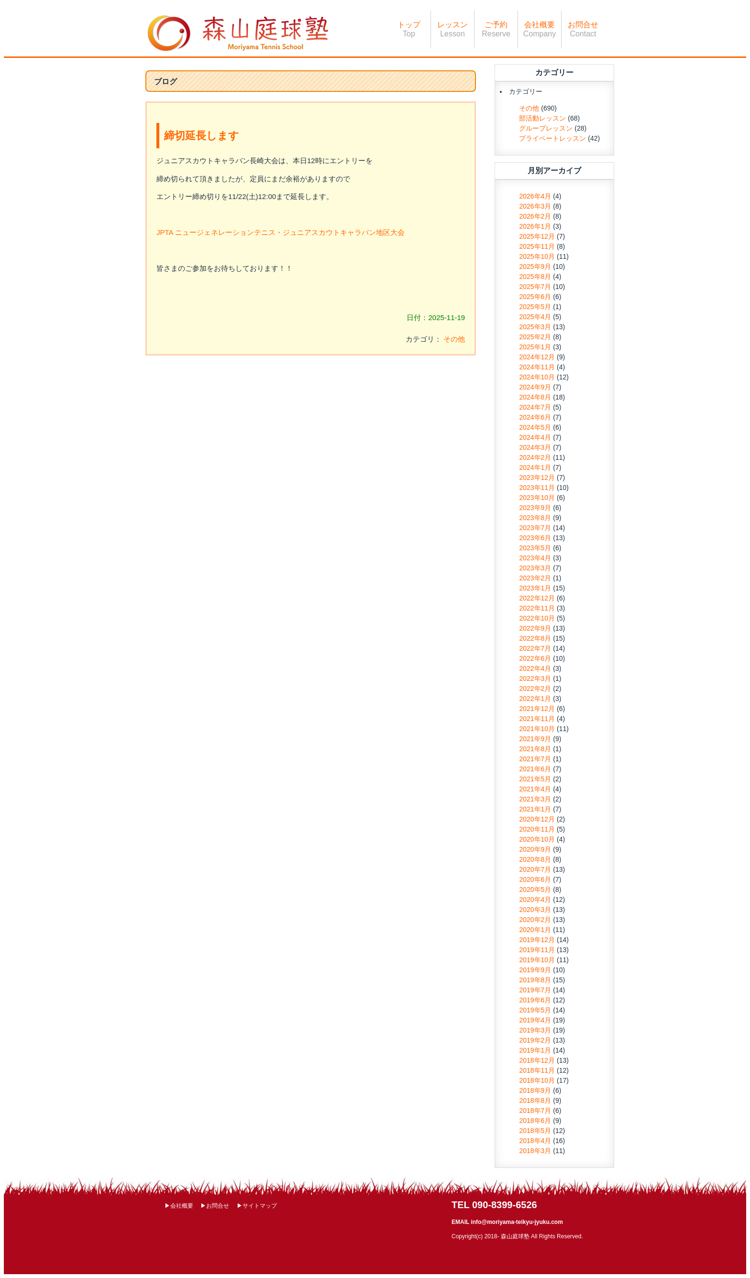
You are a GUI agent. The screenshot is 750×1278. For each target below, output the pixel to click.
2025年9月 (535, 266)
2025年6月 (535, 296)
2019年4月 (535, 1020)
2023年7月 (535, 528)
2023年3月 (535, 568)
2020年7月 (535, 869)
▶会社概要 (179, 1205)
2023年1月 (535, 588)
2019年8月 (535, 980)
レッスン (452, 29)
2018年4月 (535, 1141)
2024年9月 (535, 387)
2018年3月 (535, 1151)
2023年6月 (535, 538)
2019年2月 (535, 1040)
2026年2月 (535, 216)
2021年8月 (535, 749)
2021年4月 (535, 789)
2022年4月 (535, 668)
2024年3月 (535, 447)
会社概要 (539, 29)
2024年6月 (535, 417)
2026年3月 (535, 206)
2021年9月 (535, 739)
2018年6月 (535, 1120)
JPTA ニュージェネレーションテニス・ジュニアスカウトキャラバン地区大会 (280, 232)
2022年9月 (535, 628)
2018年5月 (535, 1130)
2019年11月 (537, 950)
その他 (454, 339)
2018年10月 (537, 1080)
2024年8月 (535, 397)
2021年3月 (535, 799)
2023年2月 (535, 578)
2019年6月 (535, 1000)
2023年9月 (535, 507)
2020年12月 (537, 819)
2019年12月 (537, 940)
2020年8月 (535, 859)
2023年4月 (535, 558)
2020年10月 (537, 839)
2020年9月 (535, 849)
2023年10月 (537, 497)
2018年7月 (535, 1110)
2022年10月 (537, 618)
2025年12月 (537, 236)
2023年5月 (535, 548)
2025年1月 (535, 347)
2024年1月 (535, 467)
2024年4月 (535, 437)
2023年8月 (535, 518)
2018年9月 (535, 1090)
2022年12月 (537, 598)
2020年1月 (535, 929)
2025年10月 (537, 256)
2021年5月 (535, 779)
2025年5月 (535, 307)
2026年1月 (535, 226)
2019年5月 (535, 1010)
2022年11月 (537, 608)
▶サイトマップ (257, 1205)
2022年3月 (535, 678)
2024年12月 (537, 357)
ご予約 (496, 29)
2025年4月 (535, 317)
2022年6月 (535, 658)
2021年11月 (537, 718)
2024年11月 (537, 367)
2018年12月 (537, 1060)
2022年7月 (535, 648)
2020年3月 (535, 909)
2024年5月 (535, 427)
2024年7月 (535, 407)
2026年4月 (535, 196)
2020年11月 (537, 829)
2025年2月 (535, 337)
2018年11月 (537, 1070)
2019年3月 (535, 1030)
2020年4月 (535, 899)
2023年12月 (537, 477)
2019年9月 (535, 970)
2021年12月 (537, 708)
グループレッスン (546, 128)
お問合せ (583, 29)
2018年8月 (535, 1100)
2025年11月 (537, 246)
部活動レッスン (542, 118)
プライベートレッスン (552, 138)
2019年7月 (535, 990)
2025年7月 (535, 286)
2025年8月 (535, 276)
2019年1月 (535, 1050)
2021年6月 (535, 769)
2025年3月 (535, 327)
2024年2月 (535, 457)
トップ (408, 29)
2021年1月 (535, 809)
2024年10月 (537, 377)
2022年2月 (535, 688)
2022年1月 (535, 698)
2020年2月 (535, 919)
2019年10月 (537, 960)
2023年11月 (537, 487)
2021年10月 (537, 729)
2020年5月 (535, 889)
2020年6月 (535, 879)
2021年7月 (535, 759)
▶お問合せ (214, 1205)
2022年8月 (535, 638)
